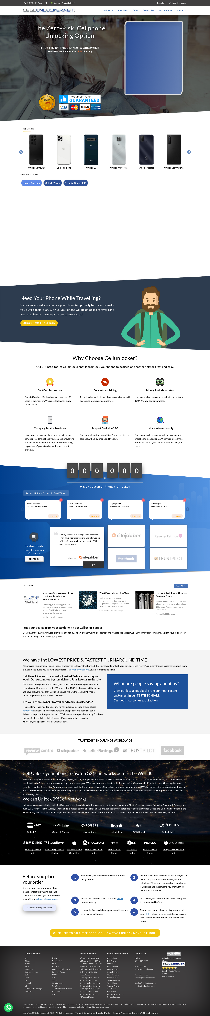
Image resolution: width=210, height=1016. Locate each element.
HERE (120, 898)
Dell (26, 975)
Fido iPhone (112, 964)
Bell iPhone (111, 961)
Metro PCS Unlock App (33, 989)
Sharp (54, 975)
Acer (27, 958)
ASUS (27, 966)
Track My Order (177, 3)
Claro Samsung (113, 975)
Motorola (28, 991)
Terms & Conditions (85, 1013)
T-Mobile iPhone (113, 980)
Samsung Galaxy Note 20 (89, 994)
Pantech (55, 966)
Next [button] (189, 152)
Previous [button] (21, 152)
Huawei (28, 983)
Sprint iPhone (112, 977)
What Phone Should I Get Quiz (114, 593)
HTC (26, 980)
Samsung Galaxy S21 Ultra (90, 989)
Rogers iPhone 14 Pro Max (90, 966)
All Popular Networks (115, 994)
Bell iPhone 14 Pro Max (89, 972)
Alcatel (27, 964)
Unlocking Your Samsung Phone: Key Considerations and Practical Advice (58, 596)
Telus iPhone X (85, 975)
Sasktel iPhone (113, 972)
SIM (53, 977)
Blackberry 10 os (31, 972)
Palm (54, 964)
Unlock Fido (116, 831)
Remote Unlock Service (61, 969)
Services (106, 10)
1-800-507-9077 (141, 961)
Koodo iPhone (112, 966)
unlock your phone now (39, 323)
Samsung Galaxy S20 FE (89, 991)
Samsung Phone (58, 972)
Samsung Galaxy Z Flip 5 (89, 980)
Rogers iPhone (113, 969)
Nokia (54, 958)
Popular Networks (122, 1013)
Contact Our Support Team (39, 907)
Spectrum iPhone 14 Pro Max (91, 964)
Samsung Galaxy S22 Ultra (90, 986)
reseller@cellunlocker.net (145, 986)
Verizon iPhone (113, 986)
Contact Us (182, 10)
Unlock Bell (139, 831)
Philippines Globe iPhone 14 (90, 969)
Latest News (122, 10)
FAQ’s (135, 10)
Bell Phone (111, 991)
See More (34, 559)
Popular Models (103, 1013)
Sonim (54, 980)
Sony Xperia (56, 986)
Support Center (165, 10)
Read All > (180, 586)
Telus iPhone (112, 983)
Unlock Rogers (90, 831)
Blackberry (29, 969)
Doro (27, 977)
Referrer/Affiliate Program (145, 1013)
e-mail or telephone (79, 669)
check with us (29, 783)
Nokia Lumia (57, 961)
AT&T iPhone (112, 958)
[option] (36, 152)
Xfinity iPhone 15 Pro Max (90, 958)
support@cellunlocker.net (145, 977)
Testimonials (148, 10)
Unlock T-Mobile (60, 831)
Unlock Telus (168, 831)
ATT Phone (111, 989)
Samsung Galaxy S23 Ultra (90, 983)
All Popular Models (87, 997)
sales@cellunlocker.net (47, 899)
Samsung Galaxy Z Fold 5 (89, 977)
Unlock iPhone (52, 183)
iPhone (27, 961)
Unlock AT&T (34, 831)
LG (26, 986)
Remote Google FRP (75, 183)
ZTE (53, 994)
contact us (28, 710)
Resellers (161, 3)
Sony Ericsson (57, 983)
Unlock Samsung (31, 183)
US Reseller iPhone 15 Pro (90, 961)
